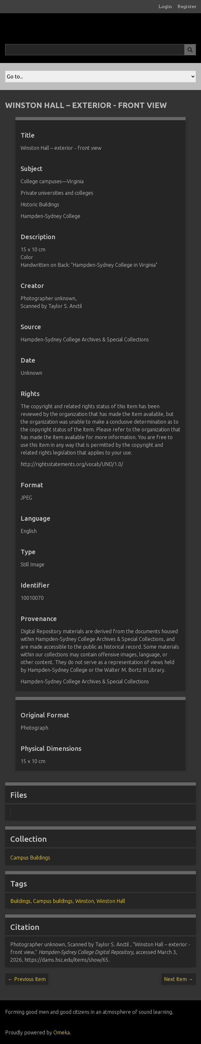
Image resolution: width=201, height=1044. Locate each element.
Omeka (61, 1032)
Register (187, 6)
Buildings (20, 901)
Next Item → (178, 979)
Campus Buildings (30, 857)
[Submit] (190, 49)
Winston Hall (110, 901)
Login (165, 6)
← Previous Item (27, 979)
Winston (84, 901)
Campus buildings (53, 901)
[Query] (100, 49)
